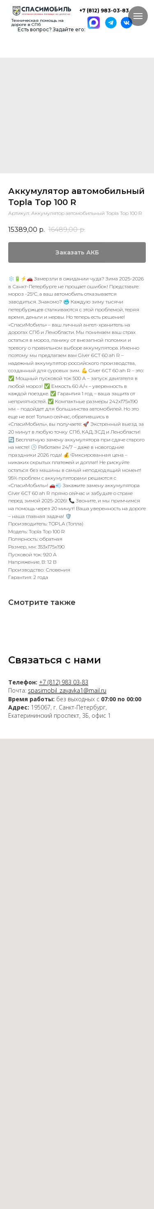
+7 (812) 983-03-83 (104, 10)
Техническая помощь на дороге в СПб (37, 22)
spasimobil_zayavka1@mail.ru (67, 690)
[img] (41, 10)
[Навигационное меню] (138, 16)
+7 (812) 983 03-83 (63, 682)
